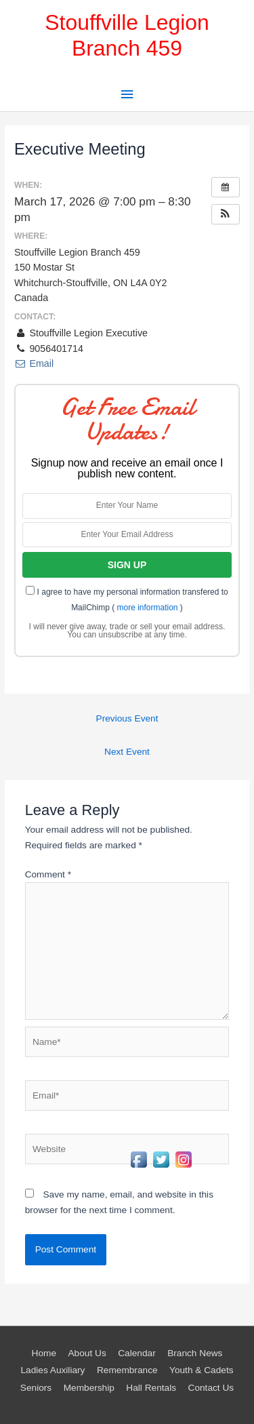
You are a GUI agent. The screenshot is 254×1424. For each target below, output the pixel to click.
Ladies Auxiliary (52, 1370)
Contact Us (211, 1388)
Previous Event (127, 718)
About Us (87, 1353)
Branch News (194, 1353)
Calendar (136, 1353)
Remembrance (127, 1370)
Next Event (127, 752)
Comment (48, 874)
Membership (89, 1388)
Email (34, 363)
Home (44, 1353)
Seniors (35, 1388)
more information (147, 607)
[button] (225, 214)
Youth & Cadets (201, 1370)
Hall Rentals (151, 1388)
